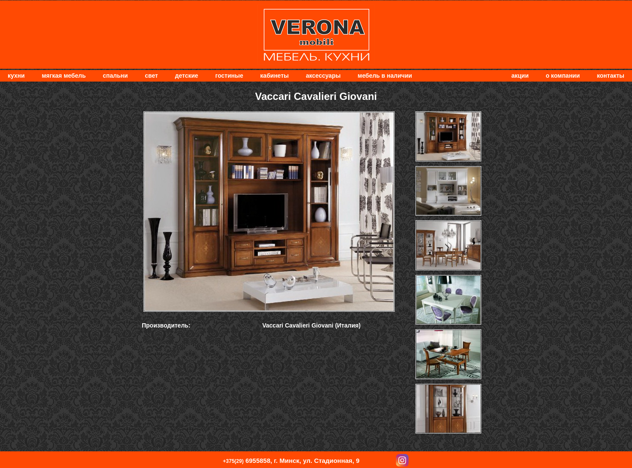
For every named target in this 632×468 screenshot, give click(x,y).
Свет (151, 75)
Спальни (115, 75)
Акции (520, 75)
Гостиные (229, 75)
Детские (186, 75)
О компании (563, 75)
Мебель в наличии (385, 75)
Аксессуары (323, 75)
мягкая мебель (64, 75)
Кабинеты (274, 75)
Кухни (16, 75)
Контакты (610, 75)
